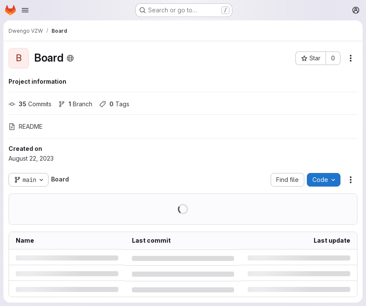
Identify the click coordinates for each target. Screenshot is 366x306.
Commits (30, 104)
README (26, 126)
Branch (75, 104)
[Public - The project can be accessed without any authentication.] (70, 58)
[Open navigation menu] (25, 10)
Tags (114, 104)
